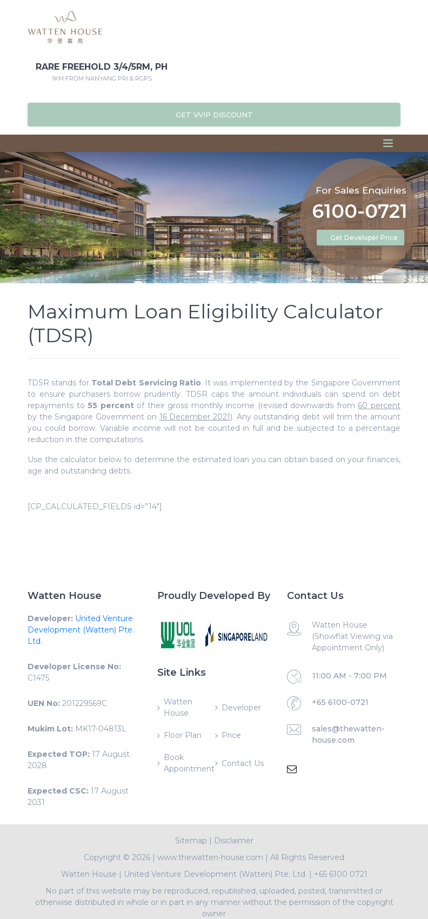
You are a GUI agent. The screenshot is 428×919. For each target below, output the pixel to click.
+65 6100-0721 (340, 702)
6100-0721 (359, 212)
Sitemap (191, 840)
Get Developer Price (364, 238)
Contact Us (243, 763)
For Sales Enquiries (361, 189)
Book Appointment (188, 763)
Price (231, 735)
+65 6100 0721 (340, 874)
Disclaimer (233, 840)
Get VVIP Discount (214, 114)
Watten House (178, 707)
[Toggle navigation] (388, 143)
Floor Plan (183, 735)
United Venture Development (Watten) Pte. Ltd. (81, 630)
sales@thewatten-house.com (348, 734)
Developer (241, 707)
